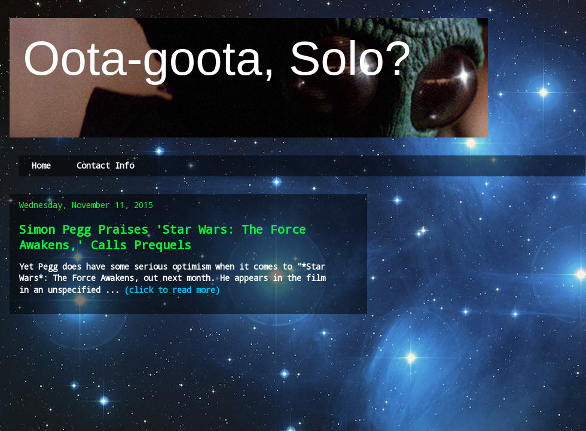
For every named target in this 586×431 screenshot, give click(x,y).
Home (41, 165)
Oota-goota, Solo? (210, 58)
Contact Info (105, 165)
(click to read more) (172, 289)
